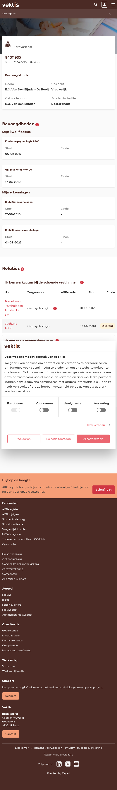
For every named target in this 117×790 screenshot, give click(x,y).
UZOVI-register (11, 534)
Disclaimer (22, 747)
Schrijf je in (104, 489)
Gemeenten (9, 573)
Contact (10, 733)
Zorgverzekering (12, 568)
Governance (10, 630)
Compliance (10, 645)
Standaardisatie (12, 524)
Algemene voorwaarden (47, 747)
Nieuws (6, 594)
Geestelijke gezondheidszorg (20, 563)
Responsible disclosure (58, 754)
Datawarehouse (12, 640)
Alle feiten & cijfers (14, 578)
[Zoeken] (96, 4)
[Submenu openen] (110, 13)
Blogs (5, 599)
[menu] (113, 5)
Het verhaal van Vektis (16, 650)
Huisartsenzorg (12, 553)
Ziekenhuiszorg (12, 558)
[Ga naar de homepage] (10, 4)
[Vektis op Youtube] (76, 764)
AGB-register (10, 509)
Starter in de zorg (13, 519)
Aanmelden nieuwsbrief (17, 614)
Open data (9, 544)
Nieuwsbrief (9, 609)
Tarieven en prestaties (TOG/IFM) (23, 539)
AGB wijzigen (10, 514)
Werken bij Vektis (13, 671)
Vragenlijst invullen (14, 529)
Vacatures (8, 666)
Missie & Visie (11, 635)
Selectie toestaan (58, 438)
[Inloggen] (104, 5)
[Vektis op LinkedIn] (59, 764)
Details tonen (95, 425)
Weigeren (24, 438)
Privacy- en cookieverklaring (83, 747)
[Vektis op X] (68, 764)
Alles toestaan (93, 438)
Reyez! (66, 773)
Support (10, 695)
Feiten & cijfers (11, 604)
